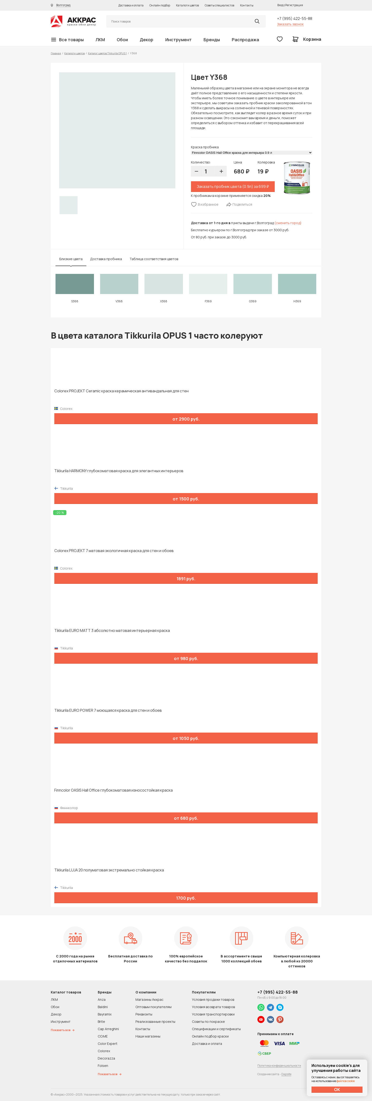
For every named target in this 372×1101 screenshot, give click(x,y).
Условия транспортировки (213, 1014)
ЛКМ (100, 39)
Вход (280, 5)
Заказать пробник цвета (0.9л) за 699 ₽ (233, 186)
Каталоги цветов (187, 5)
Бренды (212, 39)
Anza (102, 999)
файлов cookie (346, 1081)
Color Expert (107, 1043)
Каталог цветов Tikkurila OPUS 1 (107, 53)
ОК (337, 1089)
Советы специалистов (219, 5)
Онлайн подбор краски (210, 1036)
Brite (101, 1021)
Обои (122, 39)
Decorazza (106, 1058)
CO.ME (103, 1036)
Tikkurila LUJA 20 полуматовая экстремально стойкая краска (109, 870)
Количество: (201, 162)
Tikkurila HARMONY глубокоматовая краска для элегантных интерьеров (118, 470)
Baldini (103, 1007)
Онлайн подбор (159, 5)
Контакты (246, 5)
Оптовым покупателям (153, 1007)
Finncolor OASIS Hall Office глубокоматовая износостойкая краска (113, 790)
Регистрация (294, 5)
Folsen (103, 1065)
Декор (146, 39)
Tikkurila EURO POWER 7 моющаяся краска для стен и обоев (108, 710)
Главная (56, 53)
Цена (238, 162)
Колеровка (266, 162)
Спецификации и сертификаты (216, 1029)
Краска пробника (205, 147)
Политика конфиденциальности (279, 1066)
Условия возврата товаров (213, 1007)
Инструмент (178, 39)
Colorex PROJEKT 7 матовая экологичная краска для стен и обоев (114, 550)
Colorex (104, 1051)
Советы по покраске (208, 1021)
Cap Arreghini (108, 1029)
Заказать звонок (290, 24)
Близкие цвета (71, 259)
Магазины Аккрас (149, 999)
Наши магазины (147, 1036)
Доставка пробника (106, 259)
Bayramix (105, 1014)
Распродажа (245, 39)
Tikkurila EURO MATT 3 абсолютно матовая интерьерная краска (112, 630)
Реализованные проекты (155, 1021)
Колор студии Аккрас (73, 21)
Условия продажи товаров (213, 999)
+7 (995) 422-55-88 (294, 18)
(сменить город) (288, 223)
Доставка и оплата (131, 5)
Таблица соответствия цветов (154, 259)
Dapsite (286, 1074)
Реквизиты (143, 1014)
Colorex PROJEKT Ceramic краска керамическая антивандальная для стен (121, 391)
